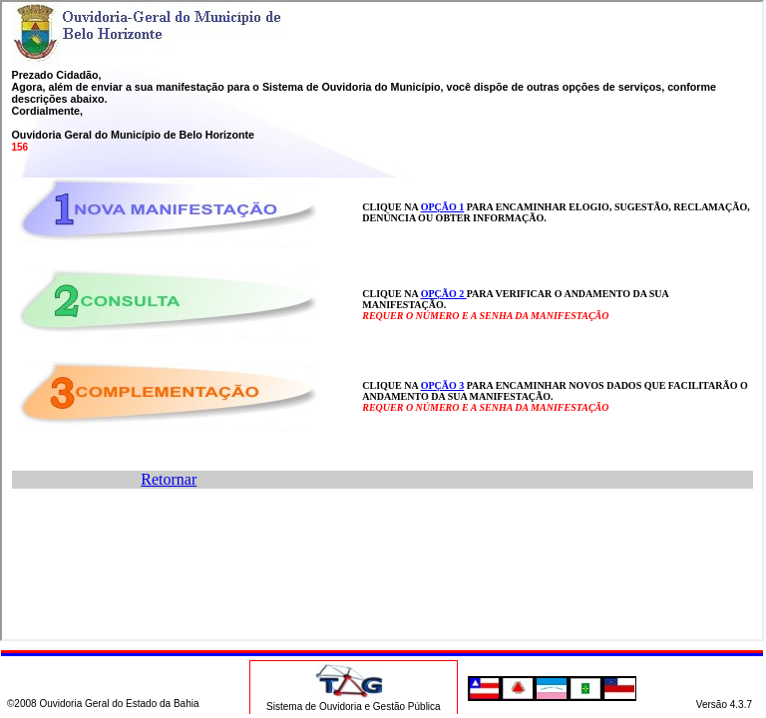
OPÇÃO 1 (443, 206)
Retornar (168, 479)
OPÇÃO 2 (444, 293)
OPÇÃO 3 (443, 385)
